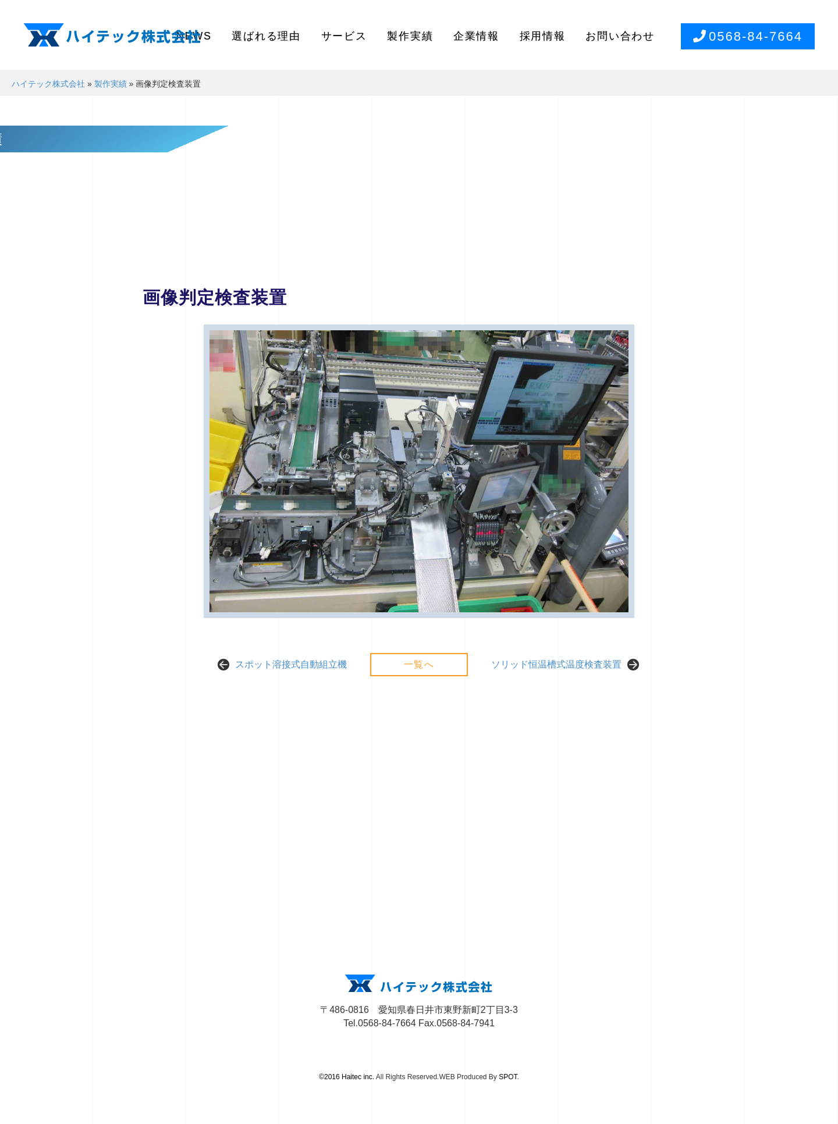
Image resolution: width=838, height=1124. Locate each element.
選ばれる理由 (266, 36)
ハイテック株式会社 (48, 83)
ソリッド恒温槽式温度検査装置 (556, 664)
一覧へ (419, 664)
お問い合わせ (620, 36)
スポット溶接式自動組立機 (291, 664)
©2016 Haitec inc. (346, 1077)
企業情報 (476, 36)
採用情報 (543, 36)
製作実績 (410, 36)
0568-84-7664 (748, 36)
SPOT (508, 1077)
